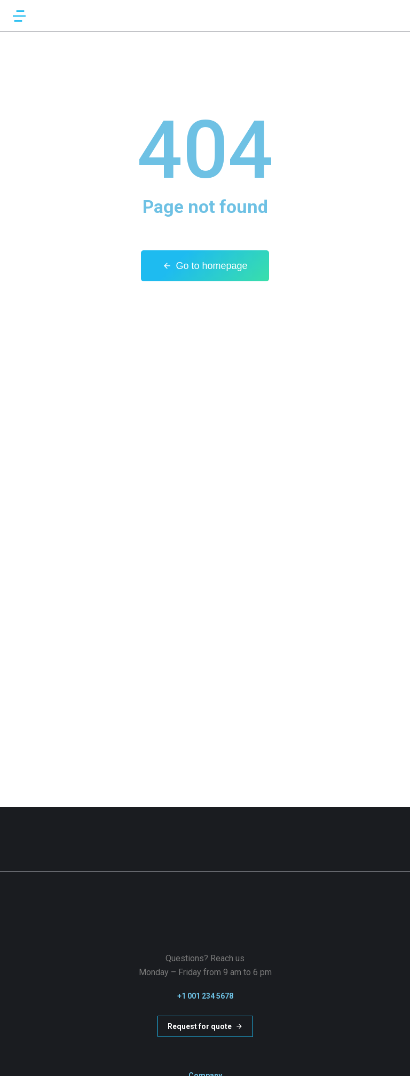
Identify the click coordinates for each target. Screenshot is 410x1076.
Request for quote (205, 1026)
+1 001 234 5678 (205, 996)
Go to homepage (204, 265)
